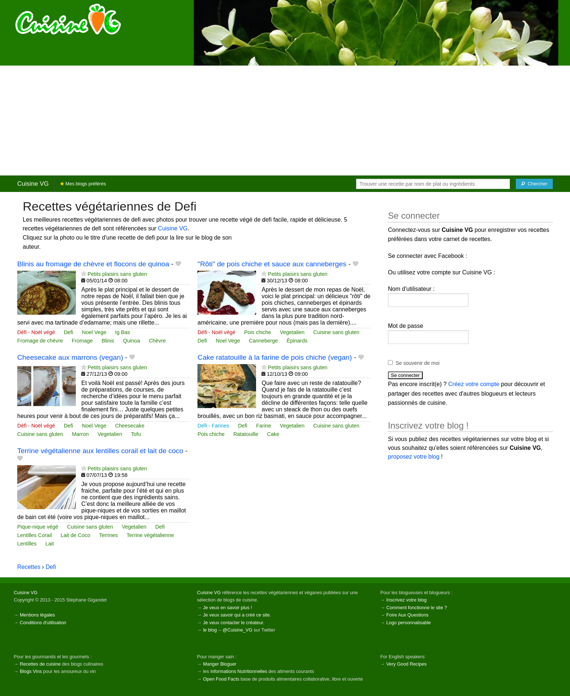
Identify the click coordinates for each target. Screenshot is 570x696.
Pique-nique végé (37, 527)
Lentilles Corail (34, 535)
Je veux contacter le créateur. (233, 622)
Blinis (107, 341)
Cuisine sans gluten (336, 332)
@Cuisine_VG (237, 630)
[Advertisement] (285, 120)
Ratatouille (245, 434)
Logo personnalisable (408, 622)
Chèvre (157, 341)
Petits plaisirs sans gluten (117, 274)
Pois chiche (257, 332)
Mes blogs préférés (83, 183)
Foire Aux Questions (407, 615)
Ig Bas (122, 332)
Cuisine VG (33, 183)
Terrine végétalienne (150, 535)
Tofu (136, 434)
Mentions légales (37, 615)
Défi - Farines (213, 426)
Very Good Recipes (406, 664)
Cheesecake (129, 426)
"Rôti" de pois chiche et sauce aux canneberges (271, 264)
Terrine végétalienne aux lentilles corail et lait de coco (100, 451)
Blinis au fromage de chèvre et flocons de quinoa (93, 264)
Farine (263, 426)
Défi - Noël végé (36, 332)
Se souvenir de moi (418, 363)
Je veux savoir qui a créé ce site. (237, 615)
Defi (68, 332)
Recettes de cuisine (40, 664)
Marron (80, 434)
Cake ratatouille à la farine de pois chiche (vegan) (274, 357)
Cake (273, 434)
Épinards (297, 341)
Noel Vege (94, 332)
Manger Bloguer (219, 664)
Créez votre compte (474, 384)
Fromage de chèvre (40, 341)
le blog (210, 630)
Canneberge (263, 341)
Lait (49, 544)
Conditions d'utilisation (43, 622)
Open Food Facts (221, 679)
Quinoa (131, 341)
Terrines (108, 535)
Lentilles (27, 544)
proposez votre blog (414, 456)
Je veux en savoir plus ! (227, 607)
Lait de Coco (75, 535)
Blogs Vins (31, 671)
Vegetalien (292, 332)
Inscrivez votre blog (406, 600)
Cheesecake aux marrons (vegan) (70, 357)
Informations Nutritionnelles (238, 671)
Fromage (82, 341)
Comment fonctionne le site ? (416, 607)
